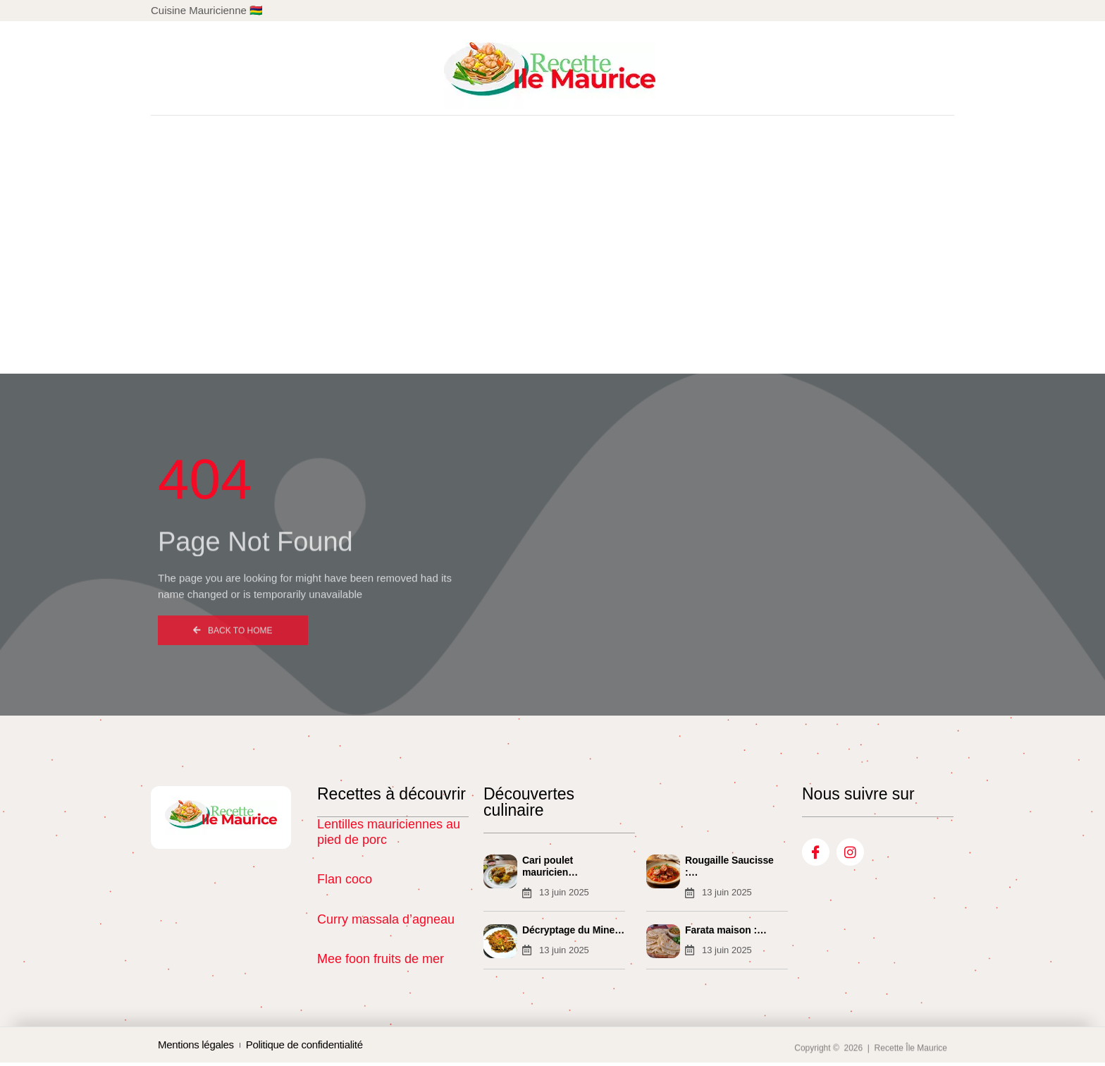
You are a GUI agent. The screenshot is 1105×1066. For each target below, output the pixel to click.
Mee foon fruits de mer (380, 959)
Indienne (547, 350)
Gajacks (630, 350)
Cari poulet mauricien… (550, 866)
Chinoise (390, 350)
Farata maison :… (726, 931)
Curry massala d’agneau (386, 919)
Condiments (720, 350)
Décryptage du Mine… (573, 931)
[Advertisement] (552, 228)
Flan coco (344, 879)
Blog (802, 350)
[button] (927, 75)
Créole (469, 350)
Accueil (310, 350)
